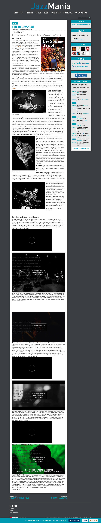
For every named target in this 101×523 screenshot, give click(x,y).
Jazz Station (82, 103)
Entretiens (29, 12)
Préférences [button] (93, 520)
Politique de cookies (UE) (85, 517)
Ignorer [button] (85, 520)
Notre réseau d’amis (14, 512)
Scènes (46, 12)
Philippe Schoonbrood (20, 29)
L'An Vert (86, 143)
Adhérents (81, 31)
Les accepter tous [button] (74, 520)
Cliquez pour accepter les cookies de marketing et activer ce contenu (38, 272)
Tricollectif (20, 46)
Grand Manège (84, 96)
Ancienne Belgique (85, 99)
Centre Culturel (80, 92)
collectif (14, 88)
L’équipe (12, 510)
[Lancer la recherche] (89, 17)
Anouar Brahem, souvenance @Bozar (19, 498)
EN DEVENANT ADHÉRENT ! (78, 40)
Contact (11, 514)
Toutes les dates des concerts (81, 148)
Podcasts (81, 59)
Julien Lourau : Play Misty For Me (58, 498)
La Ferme (85, 120)
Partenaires (81, 45)
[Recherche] (83, 18)
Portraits (39, 12)
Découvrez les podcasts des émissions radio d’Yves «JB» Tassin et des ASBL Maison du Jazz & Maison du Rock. (81, 65)
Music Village (85, 105)
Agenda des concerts (80, 81)
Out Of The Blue (81, 12)
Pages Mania (56, 12)
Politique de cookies (61, 520)
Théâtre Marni (79, 140)
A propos (12, 508)
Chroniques (18, 12)
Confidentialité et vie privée (71, 517)
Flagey (83, 133)
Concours (81, 21)
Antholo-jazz (67, 12)
